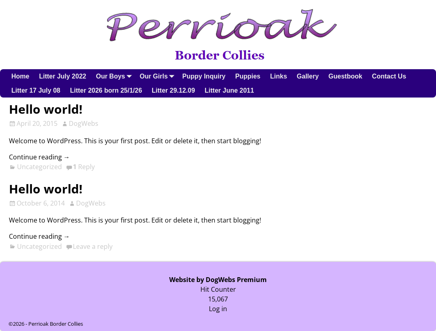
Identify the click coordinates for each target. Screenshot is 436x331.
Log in (218, 308)
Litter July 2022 (62, 76)
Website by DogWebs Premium (218, 279)
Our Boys (115, 76)
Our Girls (158, 76)
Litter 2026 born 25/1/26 (106, 90)
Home (20, 76)
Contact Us (389, 76)
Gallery (308, 76)
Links (278, 76)
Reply (84, 166)
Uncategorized (39, 166)
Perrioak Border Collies (55, 323)
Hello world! (46, 109)
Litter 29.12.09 (173, 90)
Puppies (247, 76)
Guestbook (345, 76)
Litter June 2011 (229, 90)
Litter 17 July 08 (35, 90)
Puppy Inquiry (203, 76)
